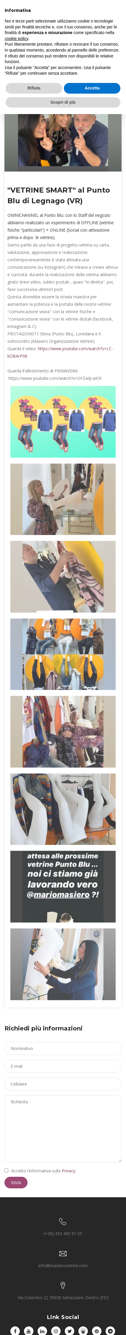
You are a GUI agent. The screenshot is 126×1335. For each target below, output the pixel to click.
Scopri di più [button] (63, 102)
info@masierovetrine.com (63, 1265)
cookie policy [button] (16, 38)
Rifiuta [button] (34, 88)
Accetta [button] (92, 88)
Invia (16, 1182)
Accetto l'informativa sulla (39, 1171)
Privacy (68, 1171)
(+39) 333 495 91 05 (63, 1233)
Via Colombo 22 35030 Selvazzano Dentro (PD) (63, 1297)
